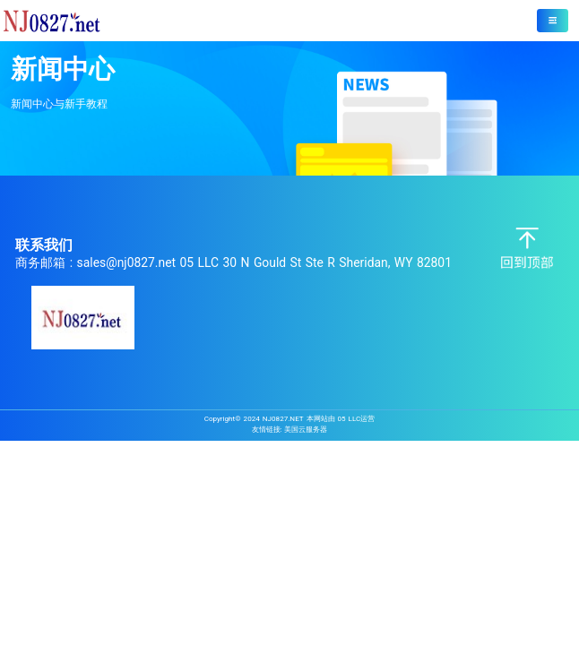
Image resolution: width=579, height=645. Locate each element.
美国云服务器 (305, 429)
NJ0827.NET (283, 418)
